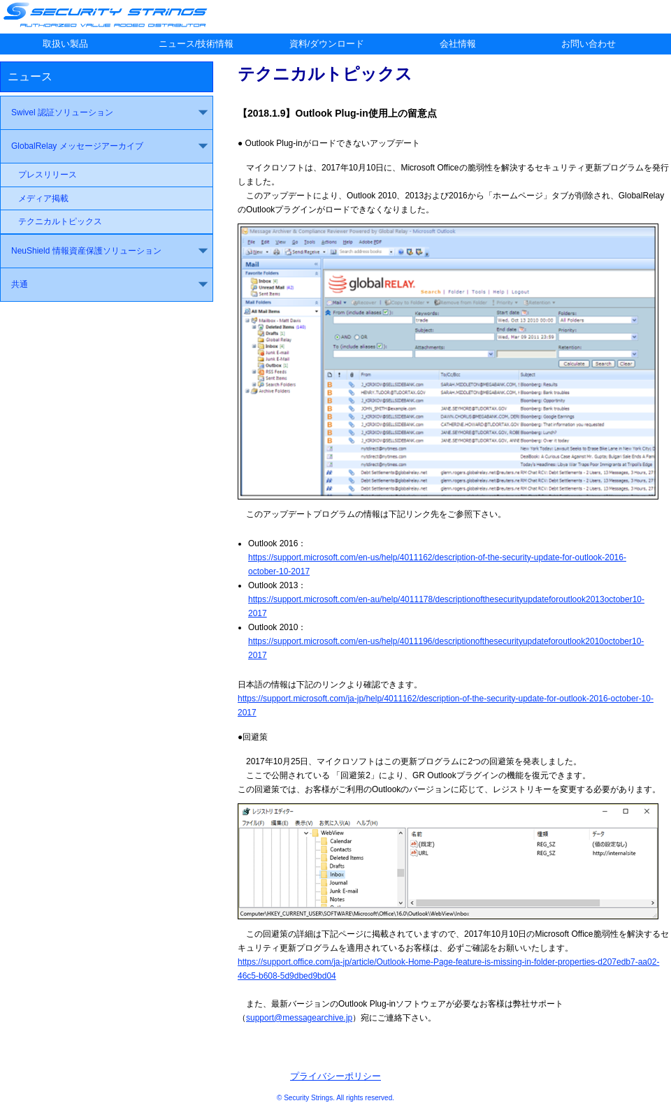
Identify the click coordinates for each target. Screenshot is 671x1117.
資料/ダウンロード (327, 43)
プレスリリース (47, 175)
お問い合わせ (588, 43)
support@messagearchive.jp (299, 1018)
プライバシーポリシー (335, 1076)
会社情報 (458, 43)
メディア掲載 (43, 198)
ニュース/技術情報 (196, 43)
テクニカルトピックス (60, 221)
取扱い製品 (65, 43)
